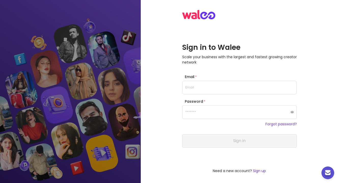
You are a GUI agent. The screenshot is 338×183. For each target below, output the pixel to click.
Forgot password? (281, 124)
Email (189, 76)
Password (194, 101)
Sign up (259, 170)
